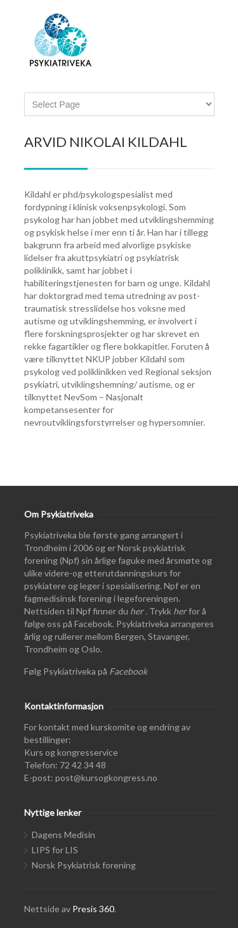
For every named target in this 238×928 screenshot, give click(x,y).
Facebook (128, 671)
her (136, 611)
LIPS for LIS (55, 849)
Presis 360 (93, 908)
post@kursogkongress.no (106, 777)
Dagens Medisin (63, 834)
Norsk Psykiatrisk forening (84, 865)
